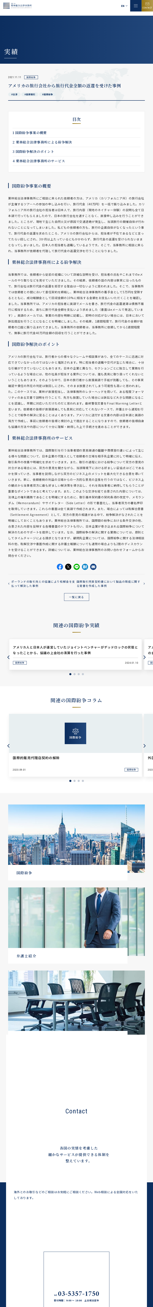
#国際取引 (29, 94)
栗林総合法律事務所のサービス (39, 161)
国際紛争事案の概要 (30, 132)
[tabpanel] (75, 654)
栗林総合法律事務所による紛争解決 (42, 142)
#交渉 (14, 94)
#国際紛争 (47, 94)
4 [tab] (83, 674)
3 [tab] (79, 674)
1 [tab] (70, 674)
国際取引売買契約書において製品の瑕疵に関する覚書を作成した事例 (108, 584)
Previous (8, 657)
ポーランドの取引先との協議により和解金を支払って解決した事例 (43, 584)
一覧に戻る (76, 597)
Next (144, 657)
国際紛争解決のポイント (33, 151)
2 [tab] (74, 674)
